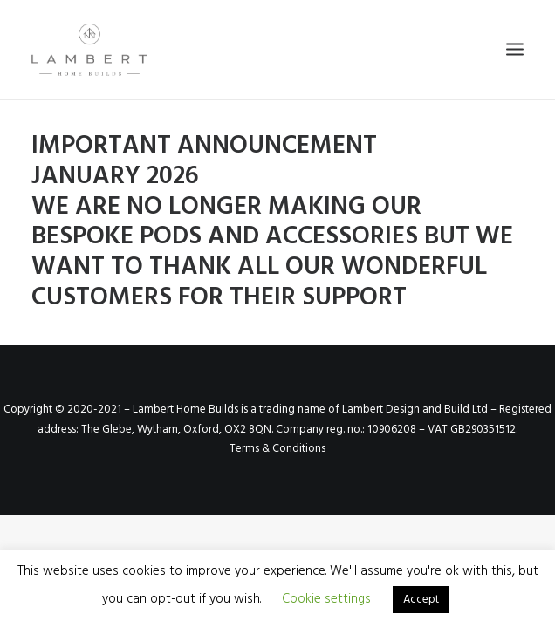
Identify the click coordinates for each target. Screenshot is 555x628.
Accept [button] (421, 599)
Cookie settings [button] (326, 599)
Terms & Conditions (277, 449)
